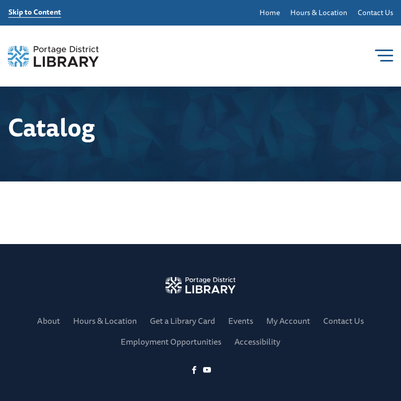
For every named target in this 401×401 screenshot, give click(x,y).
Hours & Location (318, 12)
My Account (288, 320)
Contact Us (375, 12)
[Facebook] (193, 370)
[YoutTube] (207, 370)
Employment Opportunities (171, 341)
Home (270, 12)
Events (240, 320)
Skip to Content (34, 12)
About (48, 320)
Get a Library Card (182, 320)
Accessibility (257, 341)
